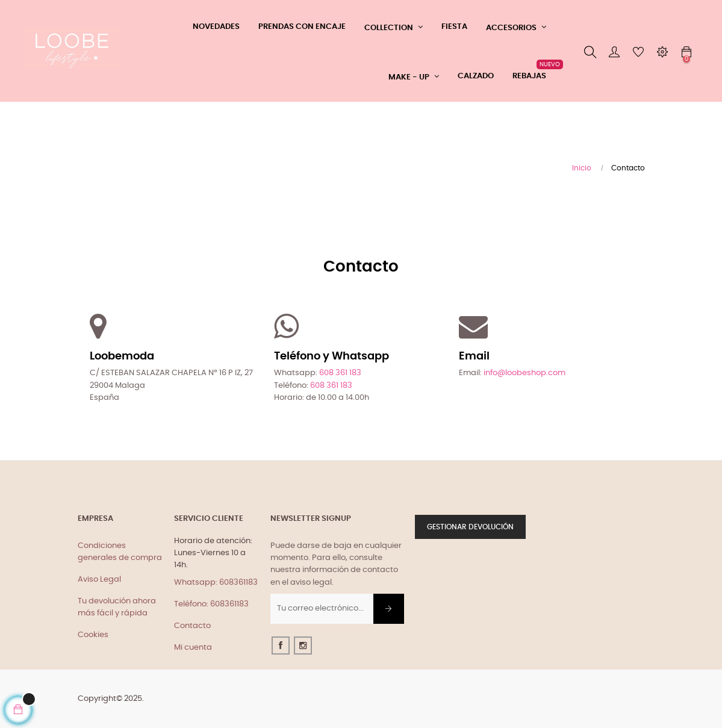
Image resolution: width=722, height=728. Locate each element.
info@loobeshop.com (524, 373)
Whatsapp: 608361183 (216, 582)
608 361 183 (340, 373)
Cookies (93, 635)
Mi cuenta (193, 648)
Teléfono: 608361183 (211, 604)
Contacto (192, 626)
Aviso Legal (99, 579)
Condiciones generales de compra (120, 552)
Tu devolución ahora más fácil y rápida (117, 607)
